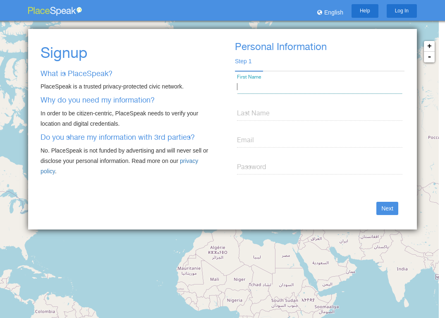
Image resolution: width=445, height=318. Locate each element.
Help (365, 11)
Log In (402, 11)
